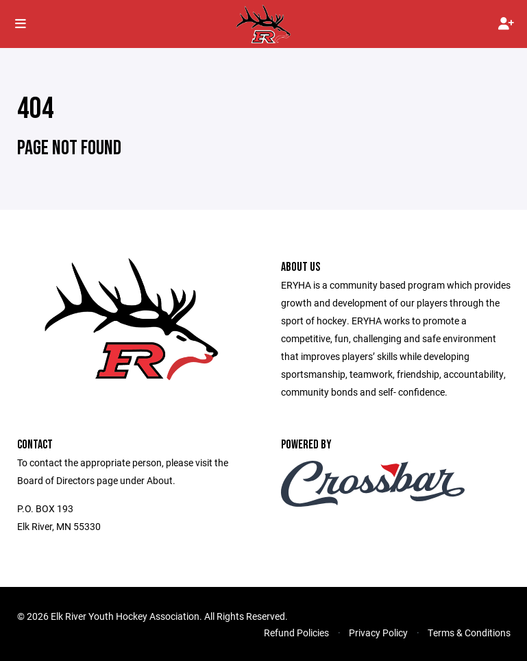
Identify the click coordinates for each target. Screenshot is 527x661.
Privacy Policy (378, 632)
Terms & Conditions (469, 632)
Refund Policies (296, 632)
